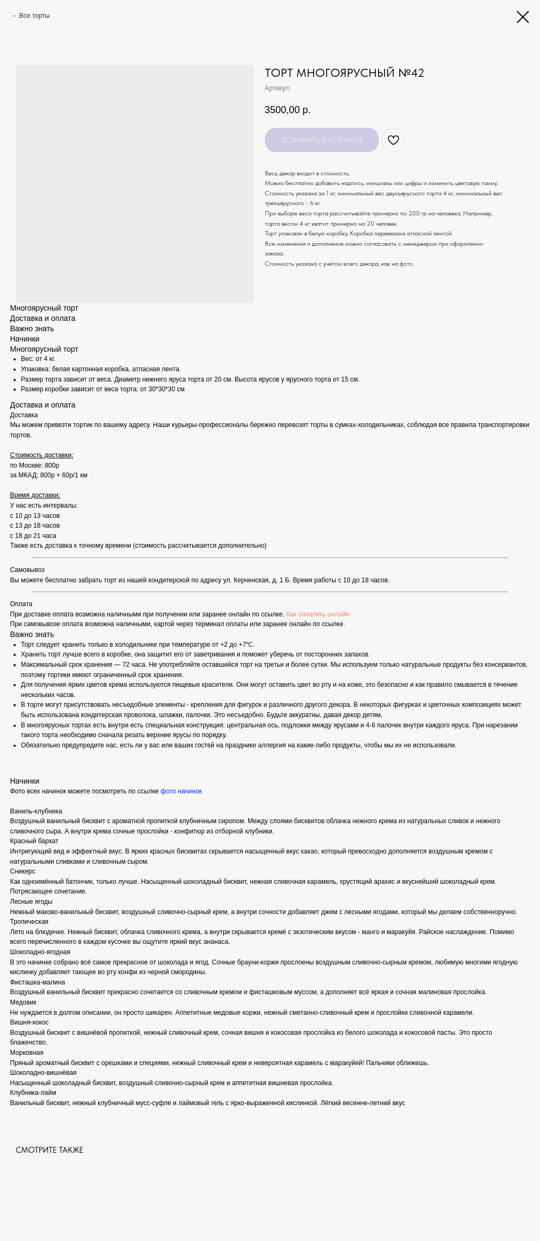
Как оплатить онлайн (317, 614)
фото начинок (181, 791)
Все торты (34, 15)
